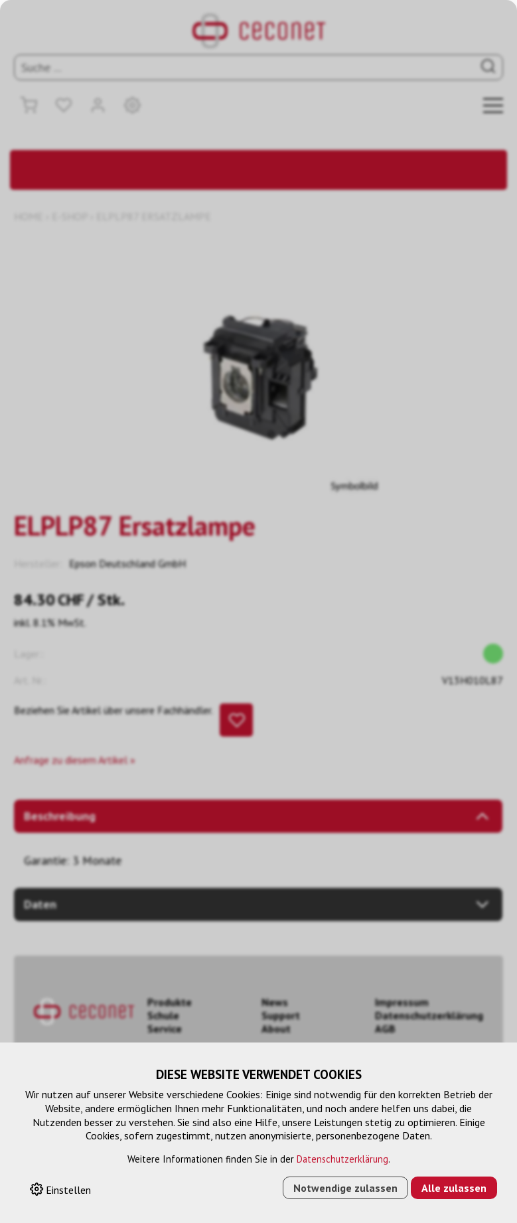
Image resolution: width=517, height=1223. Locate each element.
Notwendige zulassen (345, 1187)
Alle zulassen (453, 1187)
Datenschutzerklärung (342, 1159)
